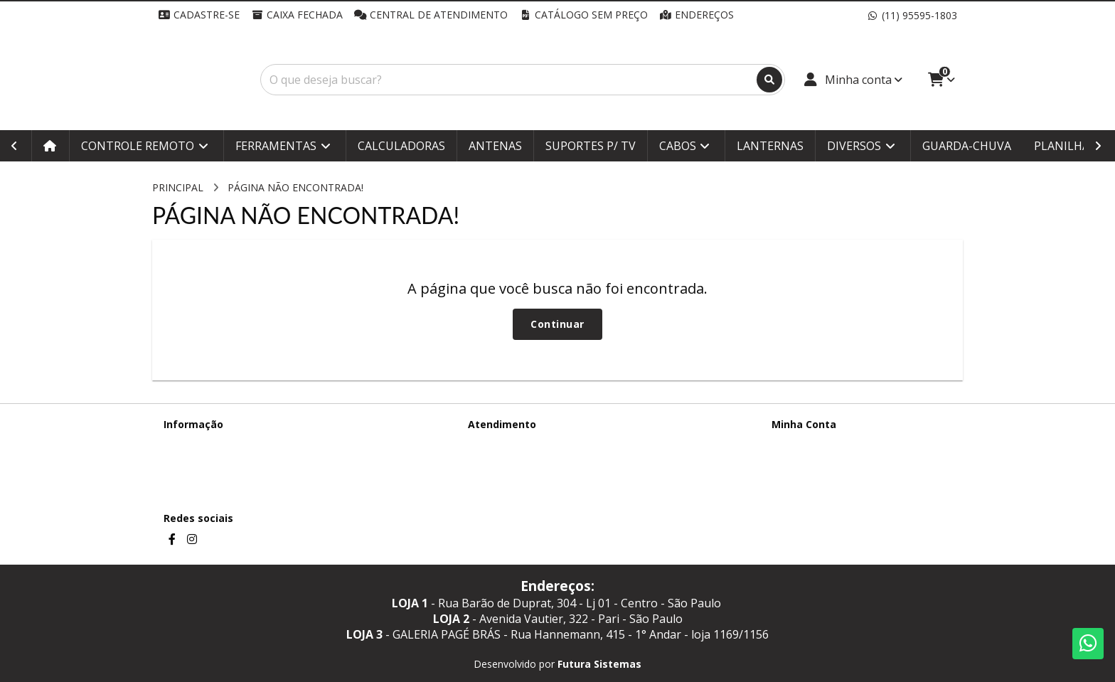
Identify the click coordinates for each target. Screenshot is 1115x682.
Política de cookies (207, 479)
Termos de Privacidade (217, 442)
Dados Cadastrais (812, 442)
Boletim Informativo (818, 479)
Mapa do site (498, 461)
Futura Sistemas (599, 664)
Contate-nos (497, 442)
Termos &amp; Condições (224, 461)
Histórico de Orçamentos (829, 461)
